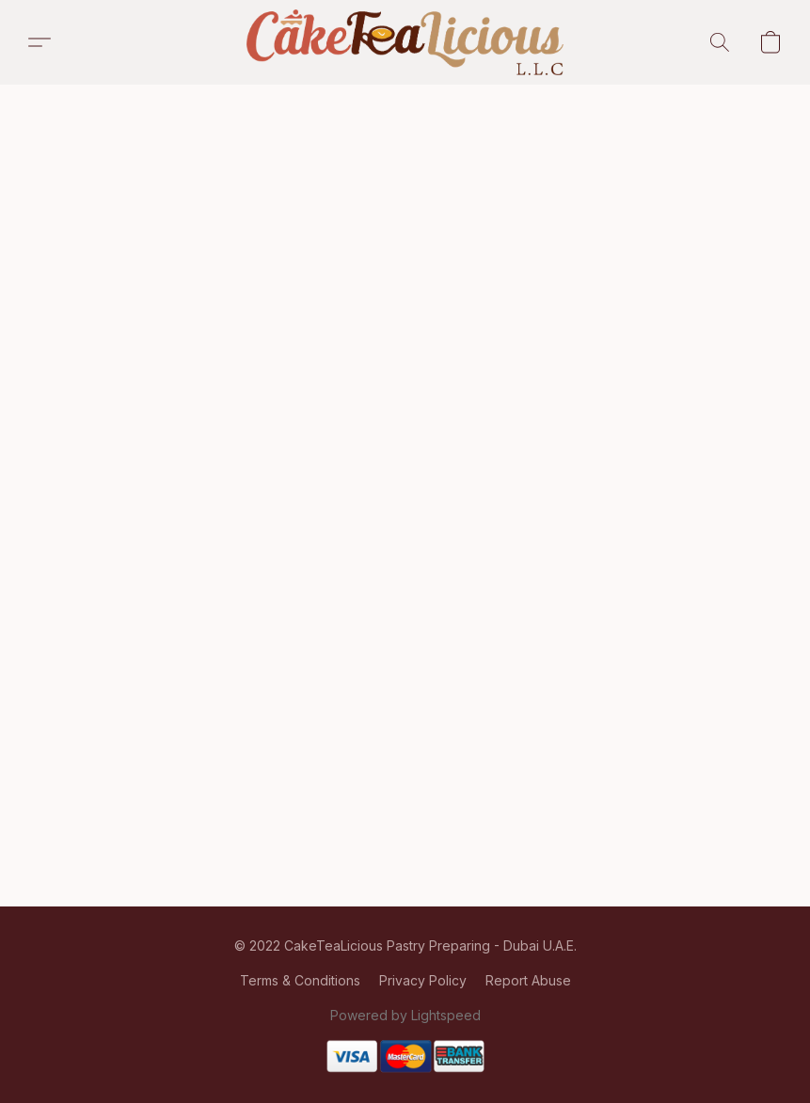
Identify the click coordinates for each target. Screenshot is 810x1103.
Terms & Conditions (300, 980)
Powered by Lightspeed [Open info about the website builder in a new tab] (405, 1015)
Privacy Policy (423, 980)
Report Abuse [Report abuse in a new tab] (528, 980)
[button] (405, 42)
